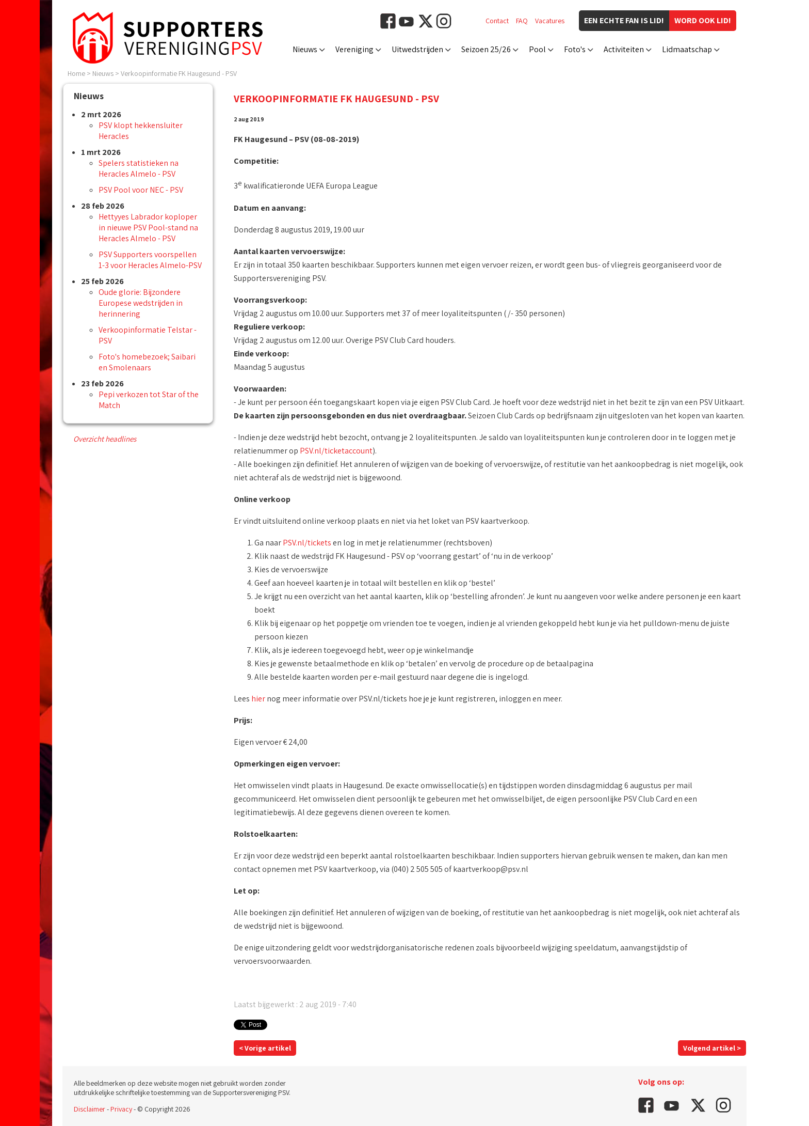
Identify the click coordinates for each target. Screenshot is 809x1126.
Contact (497, 20)
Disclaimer (89, 1109)
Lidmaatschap (687, 49)
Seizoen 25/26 (486, 49)
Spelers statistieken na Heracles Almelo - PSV (139, 168)
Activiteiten (624, 49)
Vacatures (549, 20)
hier (258, 698)
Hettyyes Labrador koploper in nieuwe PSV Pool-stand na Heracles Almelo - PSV (148, 227)
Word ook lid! (702, 20)
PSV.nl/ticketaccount (336, 450)
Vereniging (354, 49)
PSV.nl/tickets (307, 542)
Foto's (575, 49)
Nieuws (305, 49)
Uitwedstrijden (417, 49)
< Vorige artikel (265, 1048)
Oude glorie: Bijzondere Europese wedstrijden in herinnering (141, 303)
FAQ (522, 20)
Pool (537, 49)
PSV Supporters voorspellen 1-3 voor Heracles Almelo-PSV (150, 260)
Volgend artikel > (712, 1048)
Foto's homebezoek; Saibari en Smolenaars (147, 362)
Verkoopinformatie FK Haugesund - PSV (179, 73)
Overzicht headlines (104, 439)
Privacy (121, 1109)
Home (76, 73)
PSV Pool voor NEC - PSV (141, 189)
